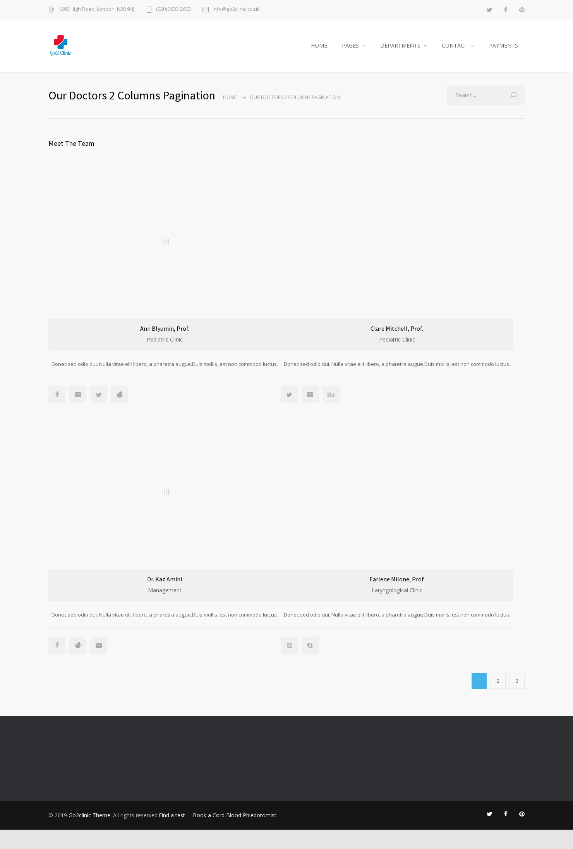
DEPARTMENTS (400, 45)
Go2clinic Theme (89, 834)
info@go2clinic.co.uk (236, 9)
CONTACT (455, 45)
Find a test (172, 834)
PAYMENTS (503, 45)
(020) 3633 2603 (173, 9)
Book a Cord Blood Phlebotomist (234, 834)
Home (230, 97)
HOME (319, 45)
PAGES (350, 45)
